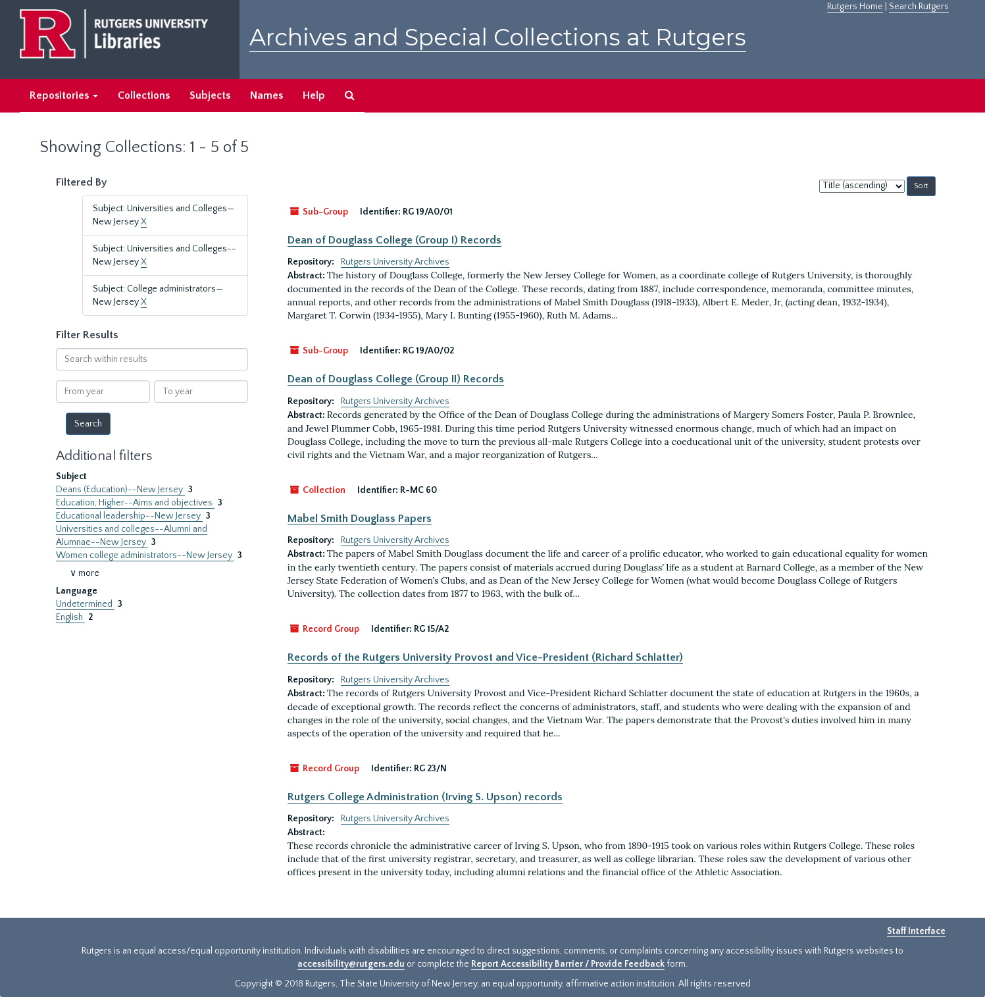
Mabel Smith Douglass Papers (360, 518)
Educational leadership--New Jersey (129, 516)
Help (314, 95)
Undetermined (85, 604)
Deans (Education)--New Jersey (120, 489)
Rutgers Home (855, 6)
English (70, 617)
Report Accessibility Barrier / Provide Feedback (568, 964)
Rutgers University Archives (395, 262)
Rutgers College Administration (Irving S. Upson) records (425, 797)
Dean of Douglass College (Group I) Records (394, 240)
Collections (144, 95)
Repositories (64, 95)
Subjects (209, 95)
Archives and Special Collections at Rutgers (497, 37)
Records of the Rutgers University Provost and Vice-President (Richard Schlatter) (485, 657)
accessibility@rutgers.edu (351, 964)
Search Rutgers (919, 6)
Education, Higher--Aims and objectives (135, 503)
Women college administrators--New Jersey (145, 555)
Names (266, 95)
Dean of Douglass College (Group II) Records (396, 379)
